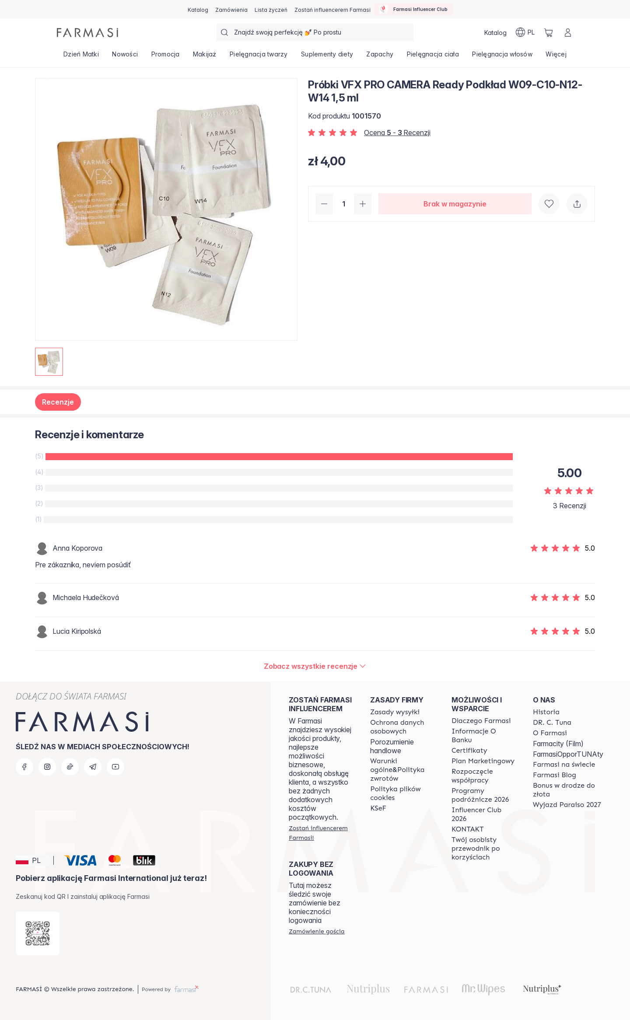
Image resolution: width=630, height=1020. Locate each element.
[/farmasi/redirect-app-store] (38, 933)
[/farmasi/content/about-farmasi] (481, 720)
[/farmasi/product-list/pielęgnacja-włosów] (502, 56)
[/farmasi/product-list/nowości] (124, 56)
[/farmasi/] (87, 33)
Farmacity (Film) (558, 743)
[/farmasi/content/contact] (467, 829)
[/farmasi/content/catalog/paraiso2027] (567, 804)
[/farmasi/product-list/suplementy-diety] (327, 56)
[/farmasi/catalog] (198, 9)
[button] (33, 860)
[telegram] (93, 766)
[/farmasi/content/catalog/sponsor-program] (568, 790)
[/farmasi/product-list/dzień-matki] (81, 56)
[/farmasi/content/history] (546, 712)
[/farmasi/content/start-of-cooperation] (484, 776)
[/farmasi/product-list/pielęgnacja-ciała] (433, 56)
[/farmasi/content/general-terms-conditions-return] (403, 770)
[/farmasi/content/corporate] (564, 764)
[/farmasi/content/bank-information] (484, 735)
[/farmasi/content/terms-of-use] (403, 727)
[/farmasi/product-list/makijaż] (204, 56)
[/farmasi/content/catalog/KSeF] (378, 808)
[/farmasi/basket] (548, 32)
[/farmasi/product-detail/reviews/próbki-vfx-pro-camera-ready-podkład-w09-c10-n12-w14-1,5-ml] (315, 666)
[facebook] (24, 766)
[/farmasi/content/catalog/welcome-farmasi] (484, 848)
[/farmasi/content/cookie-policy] (403, 793)
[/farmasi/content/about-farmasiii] (550, 733)
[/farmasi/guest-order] (316, 931)
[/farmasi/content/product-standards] (469, 750)
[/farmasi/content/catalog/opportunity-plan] (483, 761)
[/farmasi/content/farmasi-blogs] (554, 775)
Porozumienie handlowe (392, 746)
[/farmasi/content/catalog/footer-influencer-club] (484, 814)
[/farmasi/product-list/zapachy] (380, 56)
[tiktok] (70, 766)
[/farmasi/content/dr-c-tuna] (552, 722)
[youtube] (115, 766)
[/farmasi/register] (231, 9)
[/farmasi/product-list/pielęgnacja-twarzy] (258, 56)
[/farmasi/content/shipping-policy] (395, 712)
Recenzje (58, 402)
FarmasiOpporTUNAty (568, 754)
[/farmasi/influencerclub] (413, 9)
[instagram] (47, 766)
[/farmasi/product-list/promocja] (165, 56)
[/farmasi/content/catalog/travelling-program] (484, 795)
